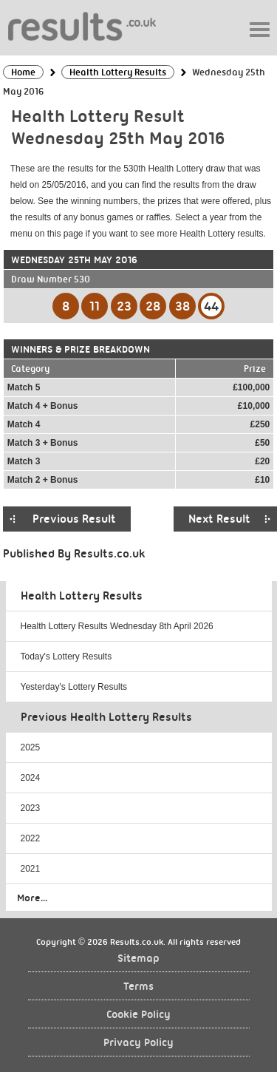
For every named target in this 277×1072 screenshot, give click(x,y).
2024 (31, 778)
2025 (31, 747)
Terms (138, 986)
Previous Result (74, 519)
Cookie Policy (138, 1014)
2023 (31, 808)
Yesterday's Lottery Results (74, 687)
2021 (31, 869)
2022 (31, 838)
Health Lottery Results (82, 596)
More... (32, 897)
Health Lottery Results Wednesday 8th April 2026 (117, 626)
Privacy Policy (138, 1043)
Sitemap (138, 958)
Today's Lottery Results (66, 656)
